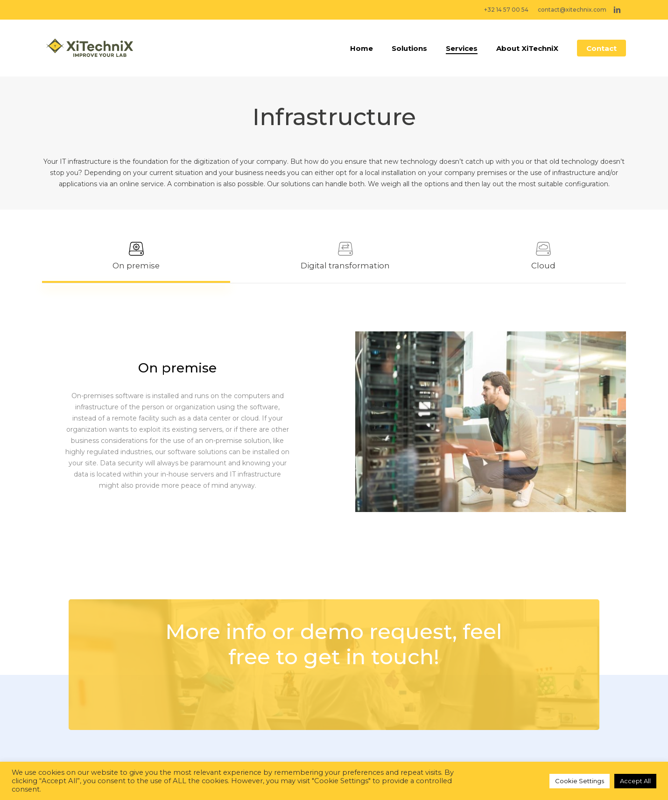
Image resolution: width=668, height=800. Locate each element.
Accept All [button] (635, 781)
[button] (136, 256)
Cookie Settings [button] (579, 781)
